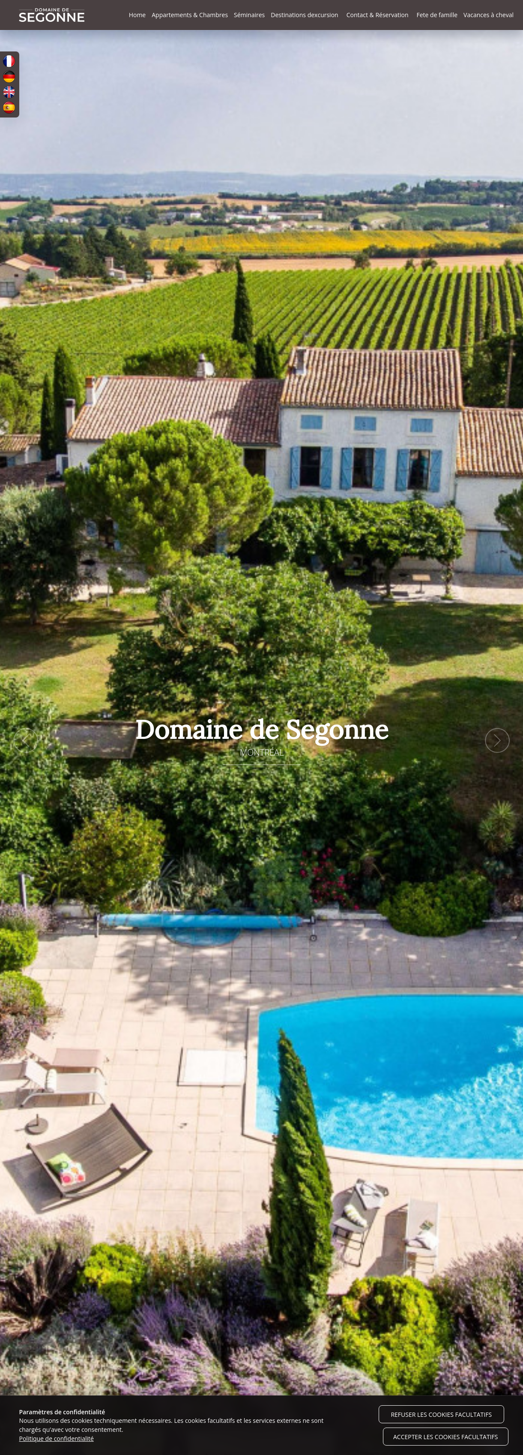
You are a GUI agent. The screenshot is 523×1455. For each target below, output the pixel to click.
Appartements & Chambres (190, 15)
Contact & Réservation (378, 15)
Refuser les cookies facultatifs (441, 1414)
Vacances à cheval (488, 15)
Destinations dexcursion (304, 15)
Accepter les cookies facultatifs (445, 1437)
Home (137, 15)
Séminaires (249, 15)
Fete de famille (436, 15)
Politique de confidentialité (56, 1438)
